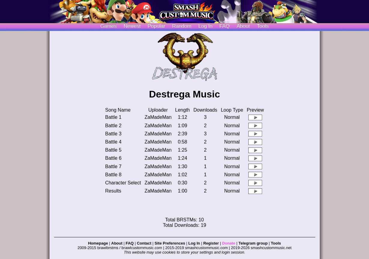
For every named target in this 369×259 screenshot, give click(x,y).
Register (211, 243)
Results (113, 190)
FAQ (224, 26)
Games (108, 26)
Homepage (98, 243)
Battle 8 (113, 174)
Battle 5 (113, 150)
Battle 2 (113, 125)
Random (181, 26)
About (243, 26)
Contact (144, 243)
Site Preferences (170, 243)
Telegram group (253, 243)
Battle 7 (113, 166)
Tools (263, 26)
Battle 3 (113, 133)
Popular (156, 26)
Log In (194, 243)
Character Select (123, 182)
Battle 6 (113, 158)
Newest (132, 26)
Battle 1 (113, 117)
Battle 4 (113, 141)
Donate (228, 243)
